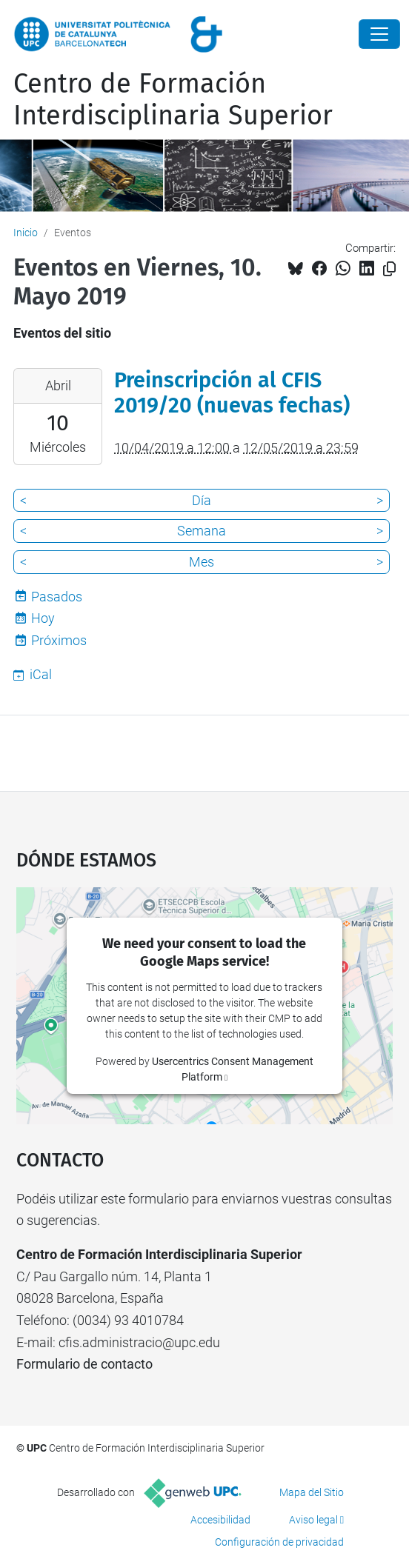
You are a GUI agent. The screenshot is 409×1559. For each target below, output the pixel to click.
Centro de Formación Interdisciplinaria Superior (173, 99)
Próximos (59, 640)
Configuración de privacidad (279, 1542)
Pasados (56, 596)
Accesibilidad (220, 1520)
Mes (201, 562)
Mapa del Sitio (311, 1492)
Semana (201, 530)
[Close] (379, 34)
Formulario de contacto (84, 1364)
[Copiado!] (389, 269)
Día (201, 500)
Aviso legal (313, 1520)
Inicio (25, 232)
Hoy (43, 618)
